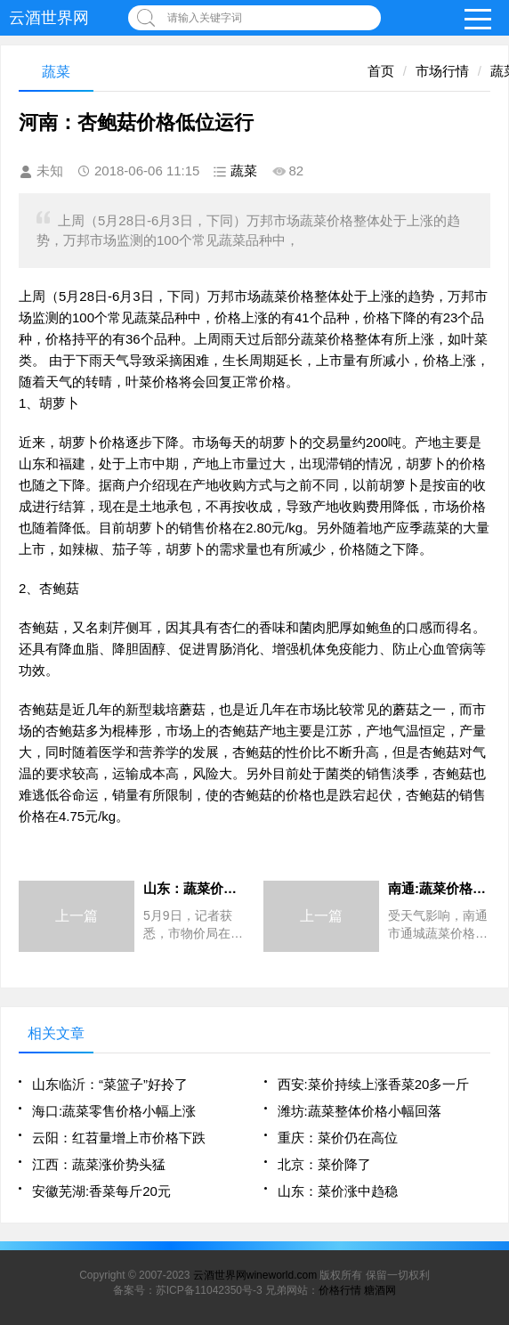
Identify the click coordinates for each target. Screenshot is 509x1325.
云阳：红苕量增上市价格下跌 (119, 1137)
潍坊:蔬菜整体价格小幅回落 (359, 1110)
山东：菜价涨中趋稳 (338, 1191)
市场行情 (442, 70)
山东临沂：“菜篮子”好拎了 (110, 1084)
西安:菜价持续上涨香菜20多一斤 (374, 1084)
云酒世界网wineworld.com (255, 1275)
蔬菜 (243, 170)
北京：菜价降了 (324, 1164)
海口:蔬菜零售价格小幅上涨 (114, 1110)
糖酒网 (380, 1290)
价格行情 (340, 1290)
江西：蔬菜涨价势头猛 (99, 1164)
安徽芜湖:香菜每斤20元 (101, 1191)
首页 (381, 70)
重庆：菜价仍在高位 (338, 1137)
